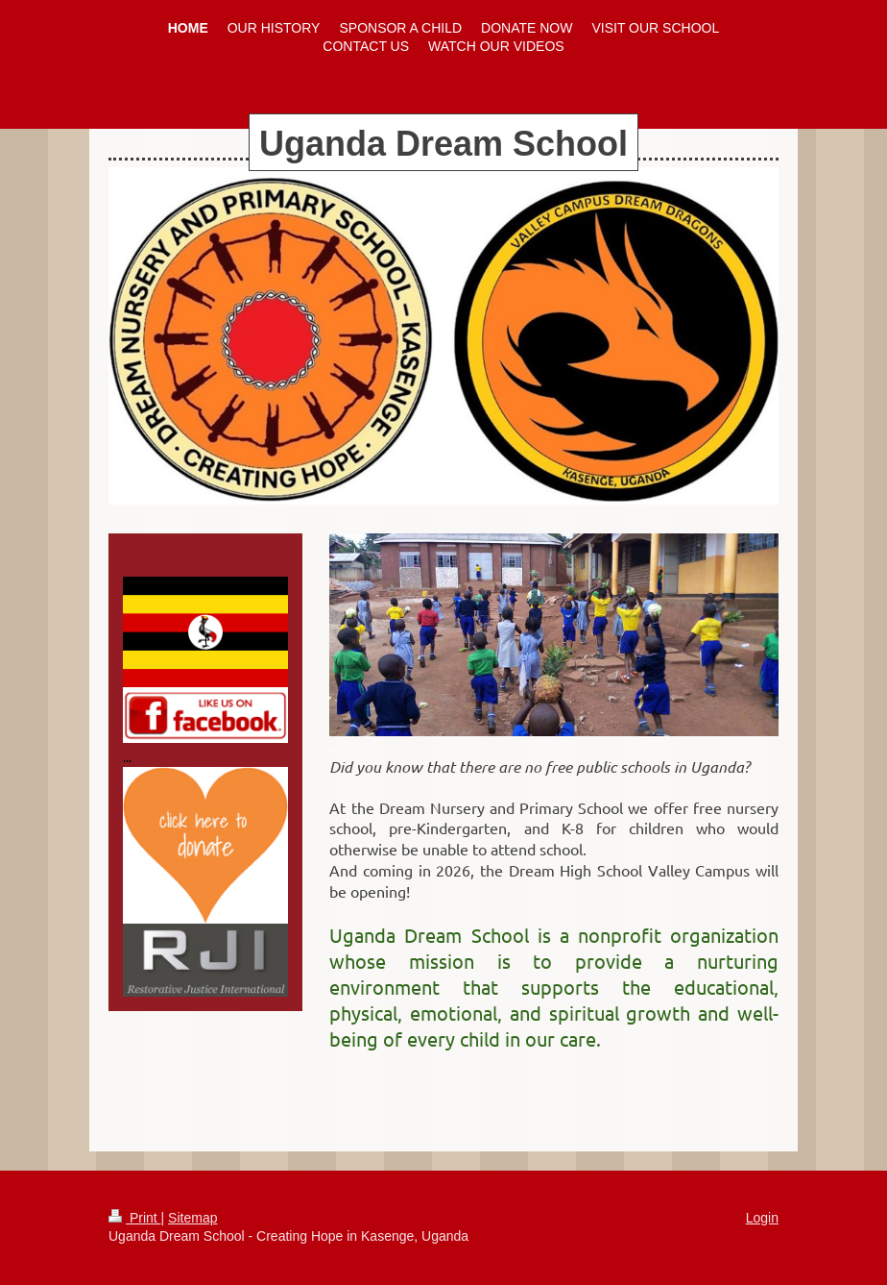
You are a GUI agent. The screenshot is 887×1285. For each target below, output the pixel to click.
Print (134, 1217)
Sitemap (192, 1217)
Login (762, 1217)
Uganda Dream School (443, 143)
